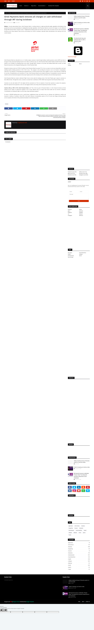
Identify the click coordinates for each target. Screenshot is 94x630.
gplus (69, 210)
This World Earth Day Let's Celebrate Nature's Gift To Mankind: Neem (80, 40)
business (83, 525)
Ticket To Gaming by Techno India (82, 22)
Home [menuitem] (20, 5)
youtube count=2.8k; (83, 173)
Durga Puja (71, 528)
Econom (76, 528)
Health (69, 254)
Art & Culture (77, 525)
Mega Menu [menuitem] (33, 5)
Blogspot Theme (16, 601)
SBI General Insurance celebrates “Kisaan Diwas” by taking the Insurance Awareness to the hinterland (81, 31)
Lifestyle (9, 13)
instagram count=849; (83, 174)
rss (68, 213)
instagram (70, 215)
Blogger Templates (30, 601)
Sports (84, 532)
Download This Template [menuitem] (53, 5)
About (9, 1)
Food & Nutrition (82, 252)
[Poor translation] (5, 610)
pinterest (81, 210)
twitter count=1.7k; (83, 171)
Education (70, 252)
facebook (70, 209)
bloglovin (70, 212)
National (75, 532)
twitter (80, 209)
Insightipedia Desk (9, 22)
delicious (81, 215)
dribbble (81, 212)
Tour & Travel (70, 257)
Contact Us (88, 601)
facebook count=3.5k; (72, 171)
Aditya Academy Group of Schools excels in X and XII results (81, 17)
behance (81, 213)
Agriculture (71, 525)
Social (80, 255)
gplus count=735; (71, 173)
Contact (13, 1)
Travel (70, 534)
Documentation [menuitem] (41, 5)
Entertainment (71, 255)
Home (5, 1)
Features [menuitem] (26, 5)
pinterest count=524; (72, 174)
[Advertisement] (35, 184)
